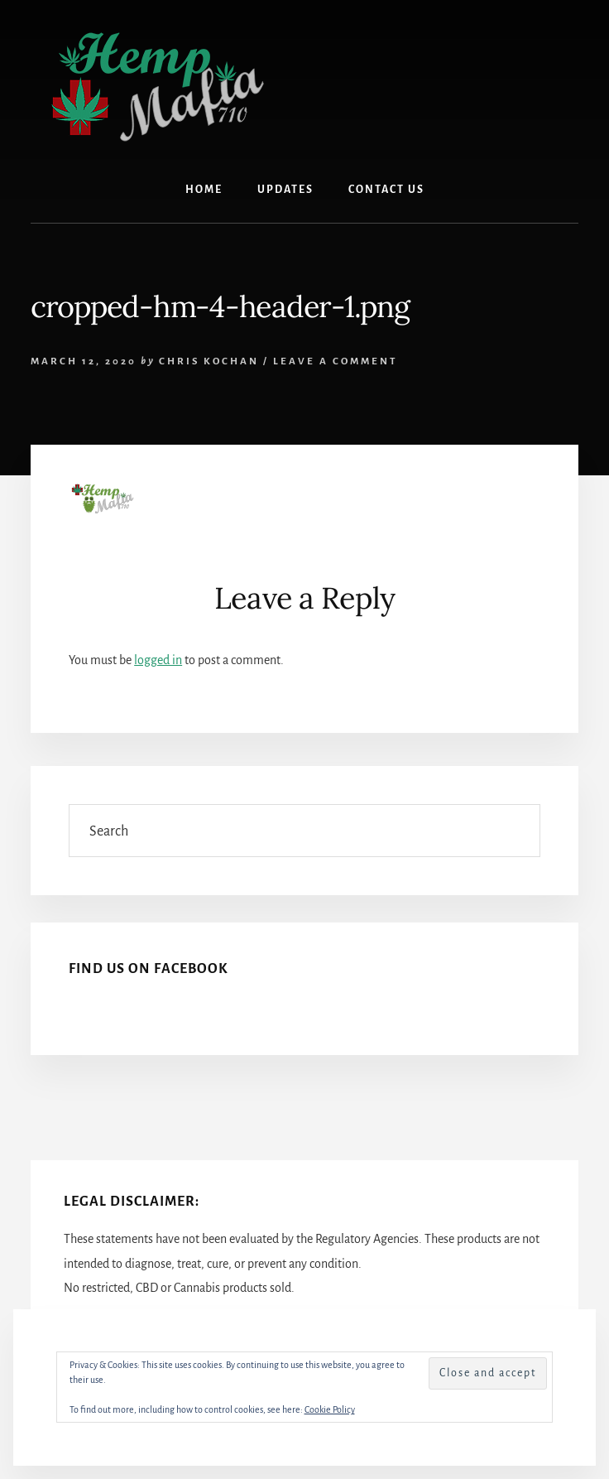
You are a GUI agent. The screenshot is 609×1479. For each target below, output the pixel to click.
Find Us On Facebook (148, 968)
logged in (158, 660)
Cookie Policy (329, 1409)
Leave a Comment (335, 361)
